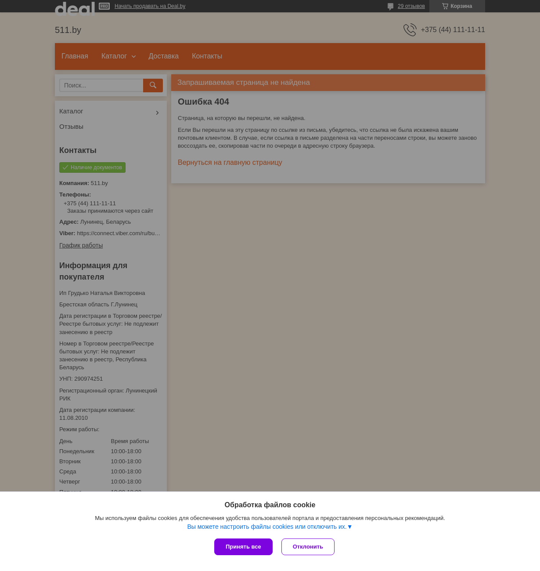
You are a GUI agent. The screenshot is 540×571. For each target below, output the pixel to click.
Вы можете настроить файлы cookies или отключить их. (266, 526)
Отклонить (308, 546)
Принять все (243, 546)
